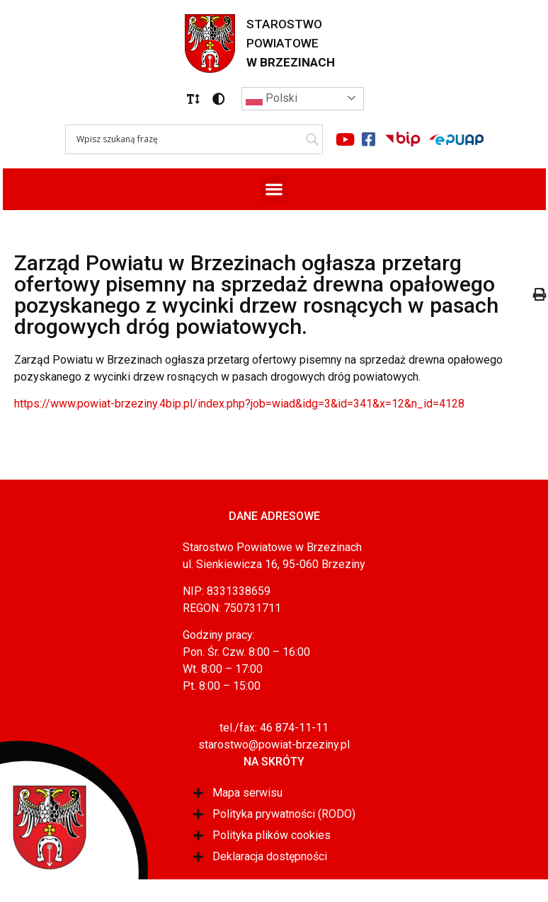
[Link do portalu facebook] (369, 139)
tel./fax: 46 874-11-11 (274, 727)
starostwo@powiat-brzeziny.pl (274, 744)
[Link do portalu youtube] (345, 139)
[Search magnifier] (312, 139)
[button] (193, 99)
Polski (271, 99)
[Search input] (187, 139)
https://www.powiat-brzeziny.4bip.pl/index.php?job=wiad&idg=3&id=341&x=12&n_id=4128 (239, 403)
